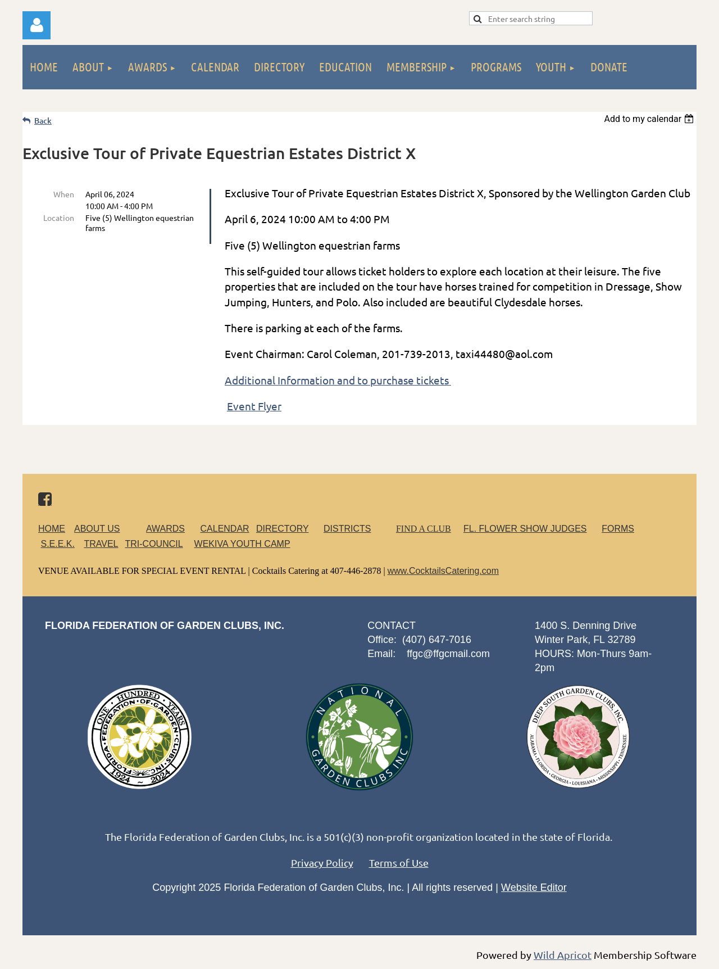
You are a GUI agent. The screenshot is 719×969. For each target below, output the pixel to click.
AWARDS (172, 528)
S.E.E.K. (57, 544)
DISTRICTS (347, 528)
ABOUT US (97, 528)
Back (43, 120)
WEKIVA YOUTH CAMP (242, 544)
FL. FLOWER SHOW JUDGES (525, 528)
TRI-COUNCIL (154, 544)
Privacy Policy (322, 862)
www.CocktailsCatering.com (443, 571)
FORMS (618, 528)
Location (58, 217)
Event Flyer (254, 406)
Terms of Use (399, 862)
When (63, 194)
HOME (51, 528)
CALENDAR (225, 528)
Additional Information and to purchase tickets (338, 380)
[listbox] (650, 119)
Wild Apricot (562, 955)
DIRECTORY (282, 528)
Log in (36, 25)
